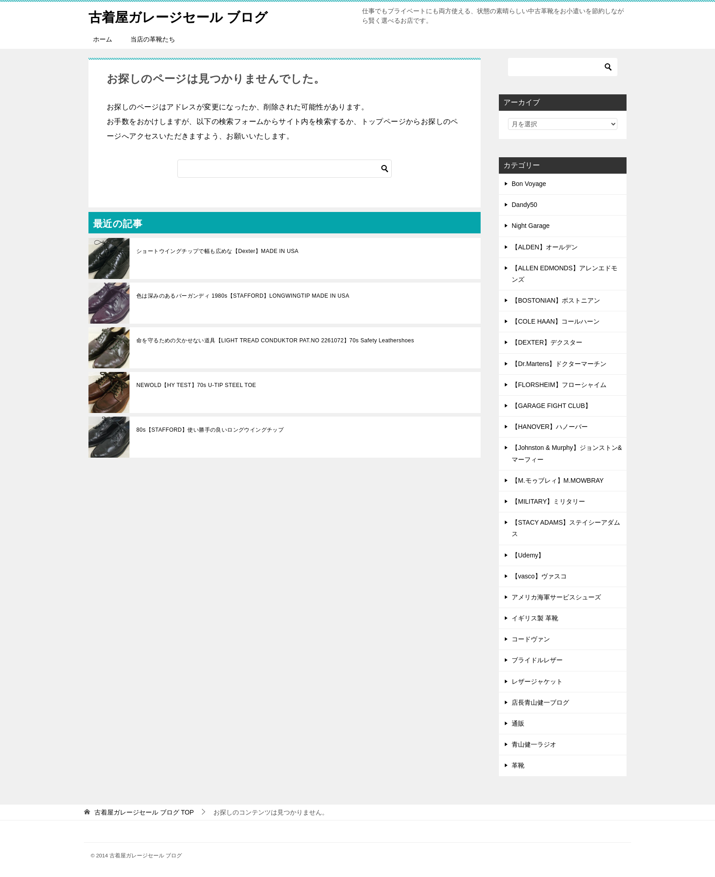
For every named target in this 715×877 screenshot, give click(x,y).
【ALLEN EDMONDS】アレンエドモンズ (564, 273)
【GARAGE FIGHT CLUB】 (551, 405)
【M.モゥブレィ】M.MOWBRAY (558, 480)
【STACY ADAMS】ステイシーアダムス (566, 528)
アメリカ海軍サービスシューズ (556, 597)
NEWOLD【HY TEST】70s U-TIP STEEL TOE (196, 385)
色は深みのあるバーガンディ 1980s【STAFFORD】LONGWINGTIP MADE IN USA (242, 296)
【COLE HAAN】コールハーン (556, 321)
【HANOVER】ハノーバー (550, 426)
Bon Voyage (529, 183)
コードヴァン (531, 639)
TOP (144, 812)
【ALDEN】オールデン (545, 247)
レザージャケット (537, 681)
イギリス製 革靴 (535, 618)
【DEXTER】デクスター (547, 342)
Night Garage (530, 225)
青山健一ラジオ (534, 744)
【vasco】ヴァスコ (539, 576)
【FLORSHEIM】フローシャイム (559, 384)
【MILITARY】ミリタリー (548, 501)
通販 (518, 723)
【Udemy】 (528, 555)
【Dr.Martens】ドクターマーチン (559, 363)
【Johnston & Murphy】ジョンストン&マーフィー (567, 453)
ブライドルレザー (537, 660)
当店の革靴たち (152, 39)
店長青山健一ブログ (540, 702)
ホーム (102, 39)
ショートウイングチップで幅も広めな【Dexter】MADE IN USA (217, 251)
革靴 (518, 765)
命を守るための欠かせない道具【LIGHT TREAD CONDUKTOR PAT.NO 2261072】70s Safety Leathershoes (275, 340)
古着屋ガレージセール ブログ (181, 15)
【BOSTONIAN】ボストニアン (556, 300)
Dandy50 (524, 204)
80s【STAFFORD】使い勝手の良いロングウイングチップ (210, 430)
